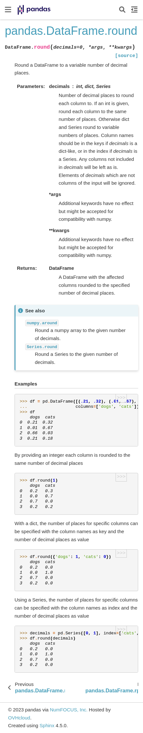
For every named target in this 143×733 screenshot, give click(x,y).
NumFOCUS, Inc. (68, 709)
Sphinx (47, 725)
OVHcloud (19, 717)
